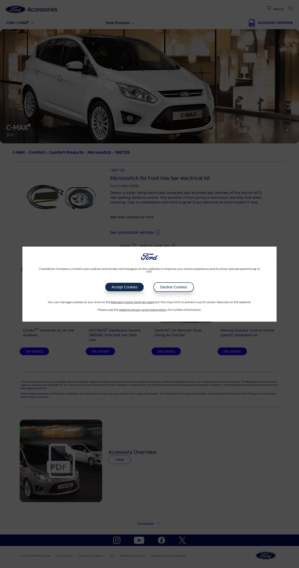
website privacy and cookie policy (143, 310)
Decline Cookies (173, 287)
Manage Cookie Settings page (132, 302)
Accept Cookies (124, 287)
